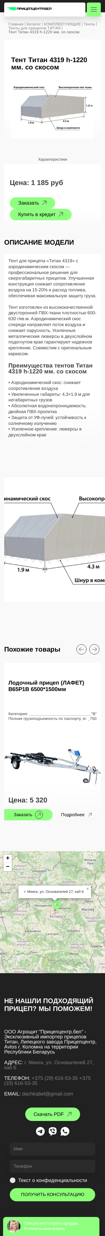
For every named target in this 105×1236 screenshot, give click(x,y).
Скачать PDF (49, 1114)
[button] (56, 905)
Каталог (34, 24)
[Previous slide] (81, 649)
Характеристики (52, 159)
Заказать (28, 203)
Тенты (89, 24)
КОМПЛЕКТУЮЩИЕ (62, 24)
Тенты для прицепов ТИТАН (34, 28)
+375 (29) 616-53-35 (55, 1078)
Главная (16, 24)
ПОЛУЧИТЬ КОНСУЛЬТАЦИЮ (52, 1194)
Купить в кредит (36, 214)
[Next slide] (94, 649)
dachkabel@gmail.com (47, 1094)
